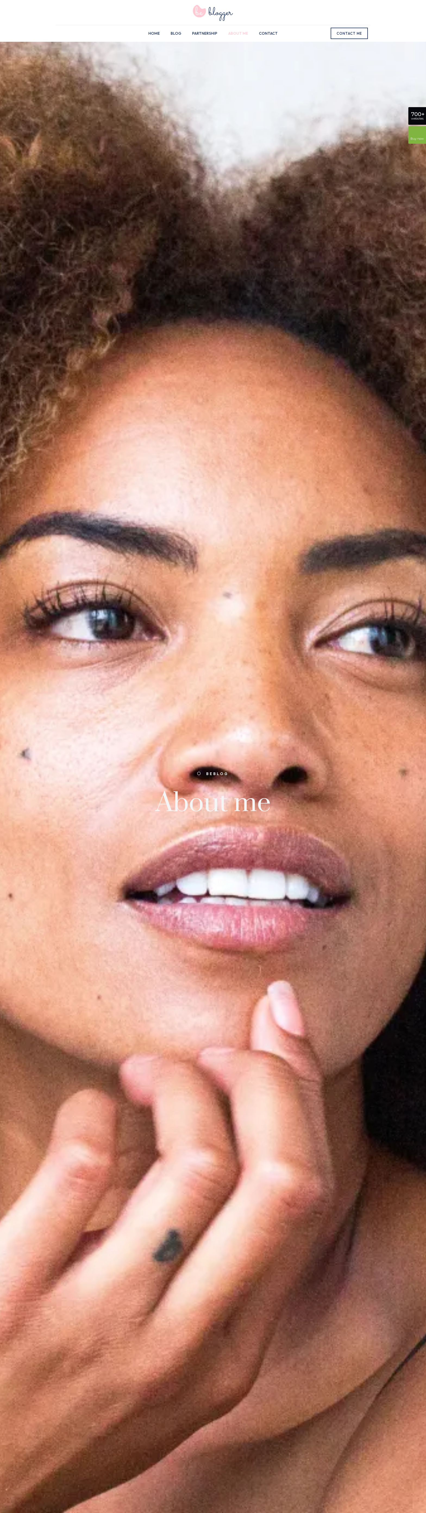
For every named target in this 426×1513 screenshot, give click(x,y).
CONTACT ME (349, 33)
